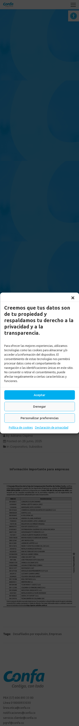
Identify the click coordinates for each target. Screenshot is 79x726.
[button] (73, 298)
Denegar (39, 406)
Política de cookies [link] (21, 427)
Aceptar (39, 395)
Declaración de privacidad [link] (51, 427)
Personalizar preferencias (39, 418)
